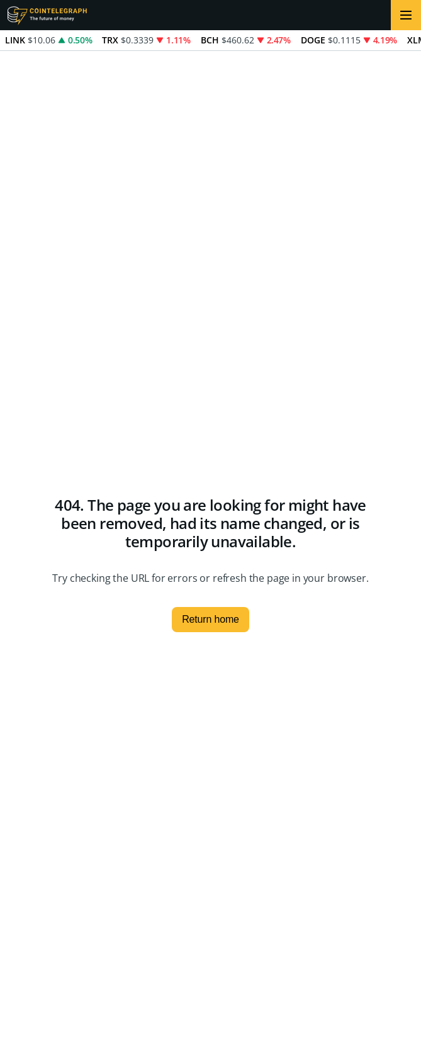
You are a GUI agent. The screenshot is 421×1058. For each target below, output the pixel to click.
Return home (210, 619)
